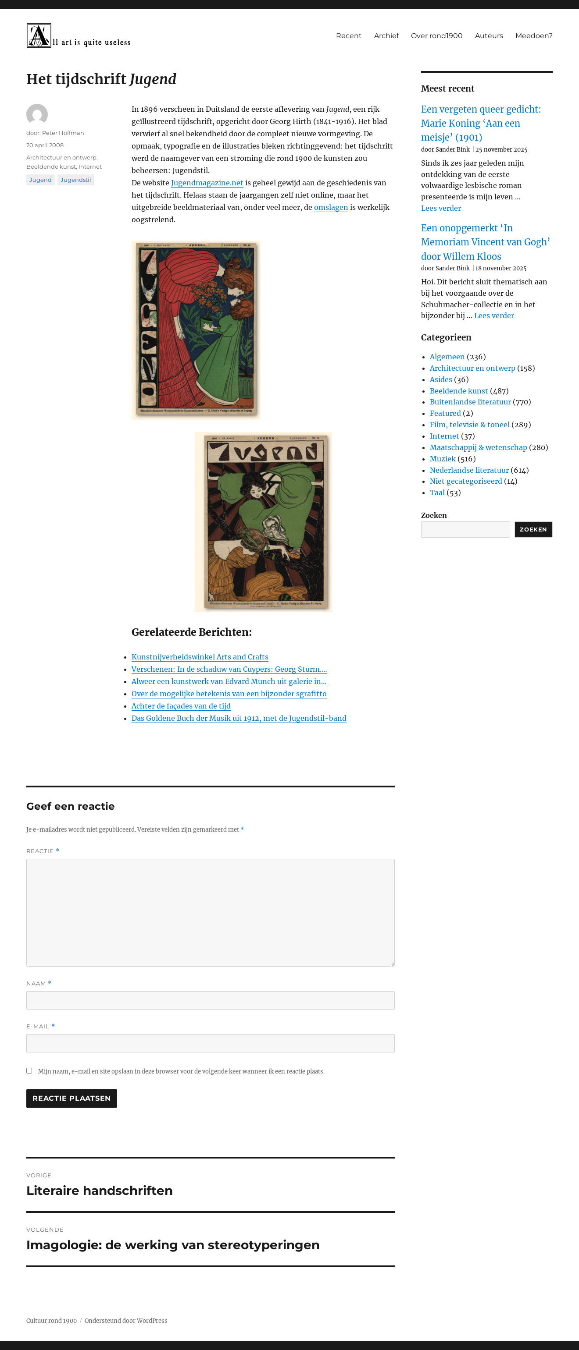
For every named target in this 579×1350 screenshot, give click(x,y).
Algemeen (447, 356)
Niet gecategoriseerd (466, 481)
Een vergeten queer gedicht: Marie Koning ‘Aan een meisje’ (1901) (481, 123)
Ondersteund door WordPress (126, 1321)
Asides (441, 379)
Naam (39, 983)
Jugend (40, 179)
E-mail (40, 1026)
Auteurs (489, 36)
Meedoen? (534, 36)
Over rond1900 (437, 36)
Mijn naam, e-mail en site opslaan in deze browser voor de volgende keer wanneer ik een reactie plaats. (181, 1071)
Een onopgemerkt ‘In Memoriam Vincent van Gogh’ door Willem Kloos (485, 242)
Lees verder (441, 208)
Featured (445, 413)
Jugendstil (76, 179)
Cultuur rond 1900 (51, 1321)
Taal (437, 492)
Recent (349, 36)
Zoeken (434, 515)
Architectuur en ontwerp (61, 157)
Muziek (443, 458)
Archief (386, 36)
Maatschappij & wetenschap (478, 447)
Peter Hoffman (63, 132)
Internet (90, 166)
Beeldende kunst (51, 166)
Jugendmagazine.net (207, 182)
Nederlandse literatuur (469, 470)
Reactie (43, 851)
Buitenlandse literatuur (470, 401)
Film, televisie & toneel (470, 424)
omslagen (331, 207)
